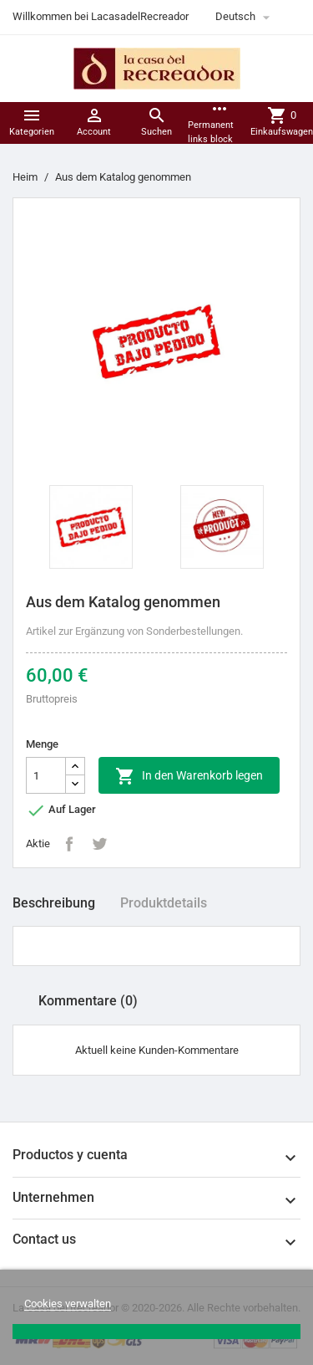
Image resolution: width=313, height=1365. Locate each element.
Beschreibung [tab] (54, 903)
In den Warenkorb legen (189, 776)
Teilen (69, 844)
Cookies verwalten (67, 1303)
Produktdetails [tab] (163, 903)
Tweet (99, 844)
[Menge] (46, 775)
